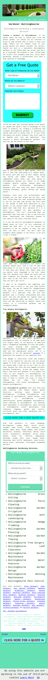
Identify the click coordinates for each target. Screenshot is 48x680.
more (8, 444)
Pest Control (36, 581)
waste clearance (37, 187)
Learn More (27, 677)
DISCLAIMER (42, 19)
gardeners (7, 187)
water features (33, 392)
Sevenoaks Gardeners (21, 605)
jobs (11, 172)
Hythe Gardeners (31, 586)
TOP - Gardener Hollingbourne (15, 611)
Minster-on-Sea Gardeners (24, 601)
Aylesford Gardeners (11, 607)
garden (12, 39)
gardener (36, 139)
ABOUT (29, 19)
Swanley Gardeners (22, 599)
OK (38, 677)
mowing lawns (34, 183)
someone (9, 127)
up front (19, 224)
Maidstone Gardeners (27, 595)
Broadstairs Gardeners (25, 590)
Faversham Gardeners (22, 597)
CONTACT (35, 19)
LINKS (24, 19)
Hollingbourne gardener (20, 131)
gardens (19, 181)
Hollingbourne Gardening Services (20, 448)
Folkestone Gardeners (25, 603)
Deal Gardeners (38, 605)
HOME (20, 19)
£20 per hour (34, 197)
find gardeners (16, 423)
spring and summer (17, 177)
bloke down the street (26, 50)
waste (9, 218)
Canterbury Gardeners (21, 592)
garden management (24, 401)
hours (5, 210)
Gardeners (17, 586)
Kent (17, 413)
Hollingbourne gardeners (17, 388)
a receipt (13, 235)
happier (42, 291)
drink (20, 286)
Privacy (43, 634)
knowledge (21, 59)
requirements (24, 264)
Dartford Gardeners (31, 607)
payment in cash (29, 228)
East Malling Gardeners (24, 588)
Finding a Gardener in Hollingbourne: (20, 35)
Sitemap (5, 634)
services (36, 353)
